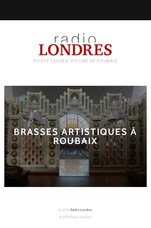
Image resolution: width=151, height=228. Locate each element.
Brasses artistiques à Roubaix (75, 136)
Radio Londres (81, 210)
